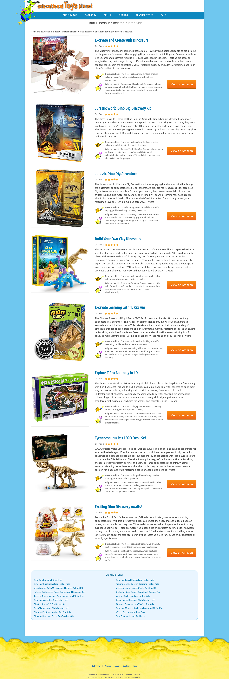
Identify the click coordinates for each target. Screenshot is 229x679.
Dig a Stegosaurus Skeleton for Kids (51, 608)
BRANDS (123, 15)
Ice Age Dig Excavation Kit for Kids (133, 596)
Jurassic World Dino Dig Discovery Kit (123, 108)
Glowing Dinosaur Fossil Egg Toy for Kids (54, 616)
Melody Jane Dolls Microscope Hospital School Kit (58, 588)
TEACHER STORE (144, 15)
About (116, 666)
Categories (96, 666)
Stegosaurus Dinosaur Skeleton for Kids (135, 600)
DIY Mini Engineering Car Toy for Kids (52, 612)
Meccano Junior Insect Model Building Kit (136, 588)
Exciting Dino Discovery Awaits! (118, 506)
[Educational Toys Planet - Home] (30, 11)
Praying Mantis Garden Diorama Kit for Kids (137, 584)
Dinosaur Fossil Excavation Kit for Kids (135, 580)
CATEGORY (90, 15)
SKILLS (107, 15)
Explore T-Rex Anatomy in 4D (116, 372)
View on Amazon (182, 84)
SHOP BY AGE (70, 15)
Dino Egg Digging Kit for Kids (48, 580)
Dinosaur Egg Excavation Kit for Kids (52, 584)
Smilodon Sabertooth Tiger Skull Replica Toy (138, 592)
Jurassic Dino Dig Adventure (116, 173)
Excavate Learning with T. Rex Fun (120, 307)
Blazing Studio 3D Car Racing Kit (49, 604)
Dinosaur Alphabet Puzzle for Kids (51, 600)
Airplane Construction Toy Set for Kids (135, 604)
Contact (126, 666)
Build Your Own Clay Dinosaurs (118, 239)
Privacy (108, 666)
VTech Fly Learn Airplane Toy (130, 612)
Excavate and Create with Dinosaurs (121, 40)
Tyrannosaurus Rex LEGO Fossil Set (120, 438)
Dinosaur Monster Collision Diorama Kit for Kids (139, 608)
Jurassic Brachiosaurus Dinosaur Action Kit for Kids (59, 596)
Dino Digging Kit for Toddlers (130, 616)
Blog (135, 666)
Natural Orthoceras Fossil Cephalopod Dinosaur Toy (59, 592)
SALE (163, 15)
